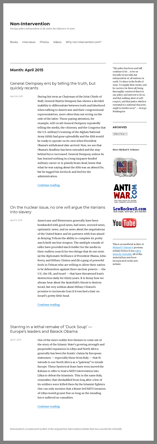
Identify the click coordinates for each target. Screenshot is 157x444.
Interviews (28, 42)
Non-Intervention (30, 23)
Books (14, 42)
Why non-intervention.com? (83, 42)
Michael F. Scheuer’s (123, 247)
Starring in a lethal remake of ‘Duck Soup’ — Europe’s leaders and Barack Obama (51, 329)
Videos (57, 42)
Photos (44, 42)
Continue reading (49, 185)
